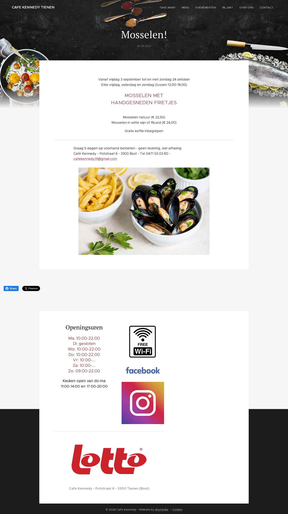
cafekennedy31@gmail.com (95, 159)
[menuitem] (151, 7)
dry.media (161, 509)
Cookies (177, 509)
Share (11, 288)
